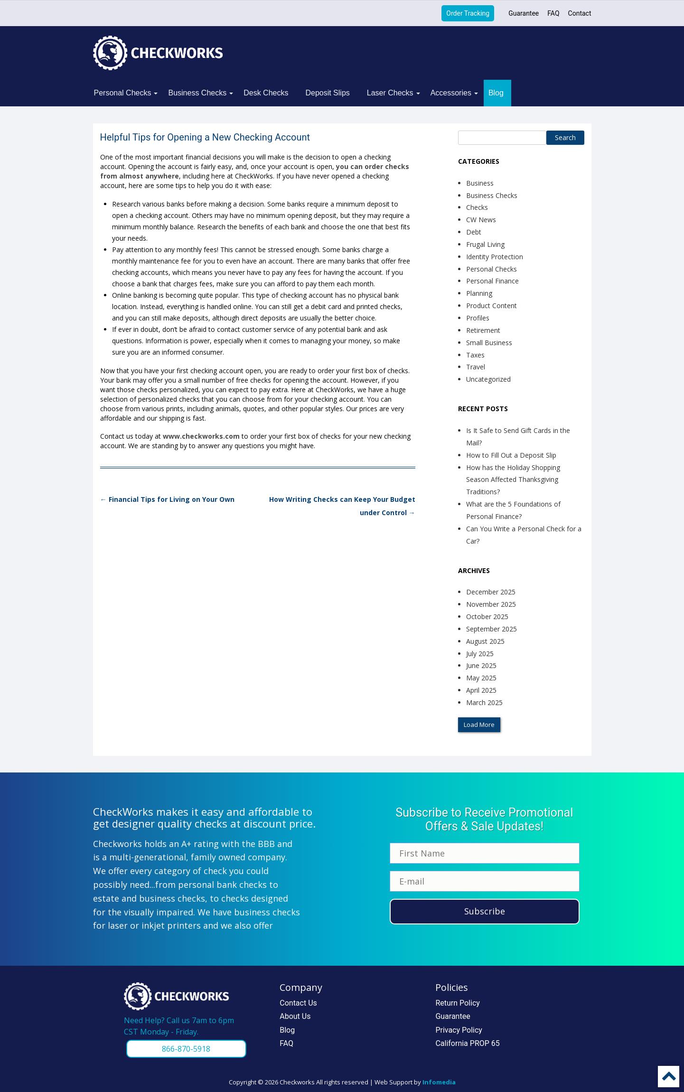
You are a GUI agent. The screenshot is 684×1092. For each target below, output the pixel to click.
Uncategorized (488, 379)
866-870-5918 (186, 1049)
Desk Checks (266, 93)
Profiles (477, 317)
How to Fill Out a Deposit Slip (511, 455)
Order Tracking (467, 13)
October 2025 (487, 616)
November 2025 (491, 604)
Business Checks (197, 93)
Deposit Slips (327, 93)
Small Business (489, 342)
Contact (579, 13)
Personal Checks (122, 93)
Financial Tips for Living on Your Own (167, 499)
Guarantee (523, 13)
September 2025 (491, 628)
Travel (475, 366)
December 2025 (490, 591)
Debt (473, 231)
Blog (496, 93)
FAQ (553, 13)
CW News (481, 219)
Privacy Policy (458, 1030)
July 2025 (480, 653)
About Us (295, 1016)
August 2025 (485, 641)
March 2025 (484, 702)
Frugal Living (485, 244)
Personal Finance (492, 280)
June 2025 (481, 665)
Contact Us (298, 1002)
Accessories (451, 93)
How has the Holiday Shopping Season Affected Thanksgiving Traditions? (513, 480)
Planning (479, 293)
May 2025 (481, 677)
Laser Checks (390, 93)
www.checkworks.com (201, 436)
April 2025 (481, 690)
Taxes (475, 354)
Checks (477, 207)
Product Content (491, 305)
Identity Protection (494, 256)
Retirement (483, 330)
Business (480, 183)
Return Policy (457, 1002)
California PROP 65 (467, 1043)
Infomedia (439, 1082)
